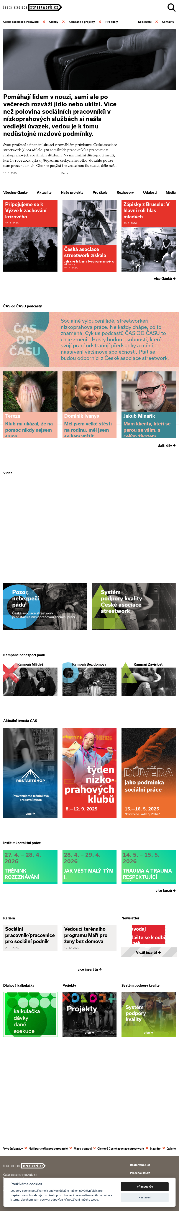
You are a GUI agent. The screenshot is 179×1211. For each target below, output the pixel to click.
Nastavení (144, 1197)
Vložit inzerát (148, 1039)
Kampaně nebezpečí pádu (24, 699)
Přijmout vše (145, 1186)
